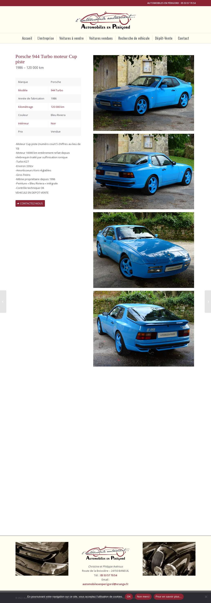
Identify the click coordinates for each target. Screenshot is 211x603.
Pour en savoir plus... (169, 596)
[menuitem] (27, 38)
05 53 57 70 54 (188, 2)
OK (129, 596)
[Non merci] (206, 597)
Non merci (143, 596)
